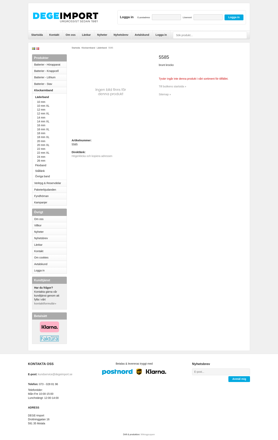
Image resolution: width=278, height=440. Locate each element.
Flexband (40, 165)
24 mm (41, 156)
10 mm (41, 101)
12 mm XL (43, 113)
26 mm (41, 160)
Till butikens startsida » (172, 86)
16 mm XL (43, 129)
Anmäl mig (239, 378)
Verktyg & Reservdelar (47, 183)
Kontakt (54, 34)
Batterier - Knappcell (50, 70)
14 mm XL (43, 121)
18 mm (41, 133)
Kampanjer (40, 202)
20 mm (41, 141)
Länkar (86, 34)
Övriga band (42, 176)
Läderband (51, 97)
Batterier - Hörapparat (50, 64)
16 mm (41, 125)
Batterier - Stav (43, 83)
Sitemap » (165, 94)
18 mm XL (43, 137)
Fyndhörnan (41, 196)
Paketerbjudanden (45, 189)
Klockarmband (50, 90)
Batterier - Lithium (50, 77)
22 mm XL (43, 152)
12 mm (41, 109)
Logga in (161, 34)
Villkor (38, 225)
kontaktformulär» (45, 303)
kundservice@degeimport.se (55, 374)
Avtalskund (142, 34)
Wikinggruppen (148, 434)
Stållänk (40, 170)
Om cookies (41, 257)
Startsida (37, 34)
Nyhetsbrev (121, 34)
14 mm (41, 117)
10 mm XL (43, 105)
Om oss (70, 34)
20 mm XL (43, 145)
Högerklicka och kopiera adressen (92, 156)
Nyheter (102, 34)
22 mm (41, 148)
